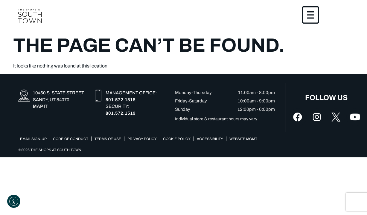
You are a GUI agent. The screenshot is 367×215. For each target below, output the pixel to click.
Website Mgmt (243, 139)
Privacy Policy (142, 139)
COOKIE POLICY (177, 139)
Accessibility (210, 139)
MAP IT (40, 106)
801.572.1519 (120, 113)
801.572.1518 (120, 99)
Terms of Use (108, 139)
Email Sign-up (33, 139)
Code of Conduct (70, 139)
